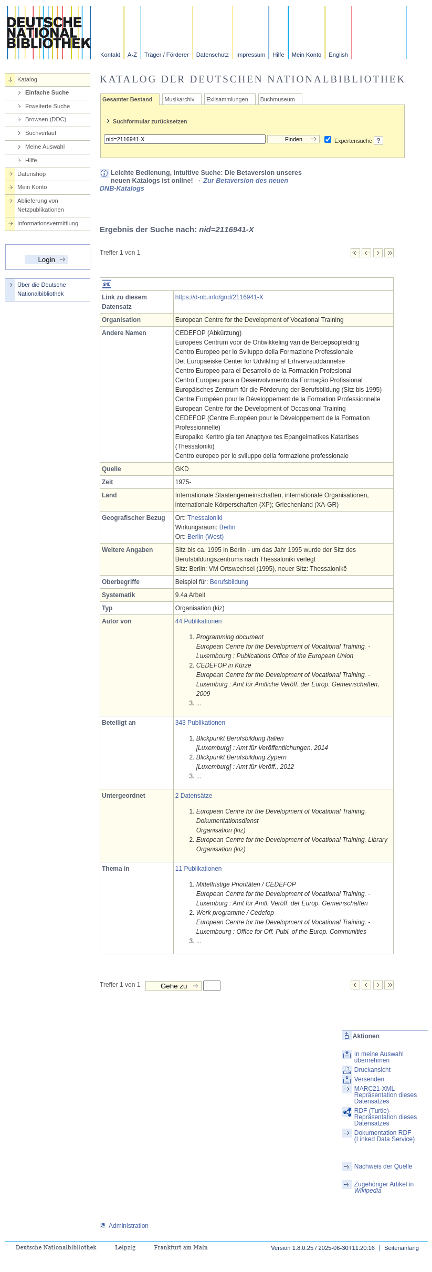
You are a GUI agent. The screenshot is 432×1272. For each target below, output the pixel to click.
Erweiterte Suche (47, 106)
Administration (124, 1225)
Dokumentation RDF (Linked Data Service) (384, 1136)
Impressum (250, 54)
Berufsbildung (229, 582)
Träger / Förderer (166, 54)
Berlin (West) (205, 536)
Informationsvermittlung (47, 223)
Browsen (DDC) (45, 119)
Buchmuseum (277, 99)
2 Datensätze (194, 795)
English (338, 54)
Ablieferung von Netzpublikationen (40, 205)
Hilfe (278, 54)
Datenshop (31, 174)
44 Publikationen (198, 621)
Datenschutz (212, 54)
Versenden (369, 1079)
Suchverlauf (40, 133)
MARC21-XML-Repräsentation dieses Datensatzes (385, 1095)
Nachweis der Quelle (383, 1166)
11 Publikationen (198, 868)
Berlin (227, 527)
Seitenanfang (401, 1248)
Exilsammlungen (227, 99)
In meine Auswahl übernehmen (379, 1057)
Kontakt (110, 54)
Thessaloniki (205, 518)
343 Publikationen (200, 722)
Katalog (27, 79)
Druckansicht (372, 1069)
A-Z (132, 54)
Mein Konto (307, 54)
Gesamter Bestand (127, 99)
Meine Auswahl (45, 146)
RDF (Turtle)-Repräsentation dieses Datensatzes (385, 1117)
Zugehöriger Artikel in (384, 1187)
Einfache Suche (47, 92)
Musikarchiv (179, 99)
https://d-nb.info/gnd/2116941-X (219, 297)
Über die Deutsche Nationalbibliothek (41, 289)
